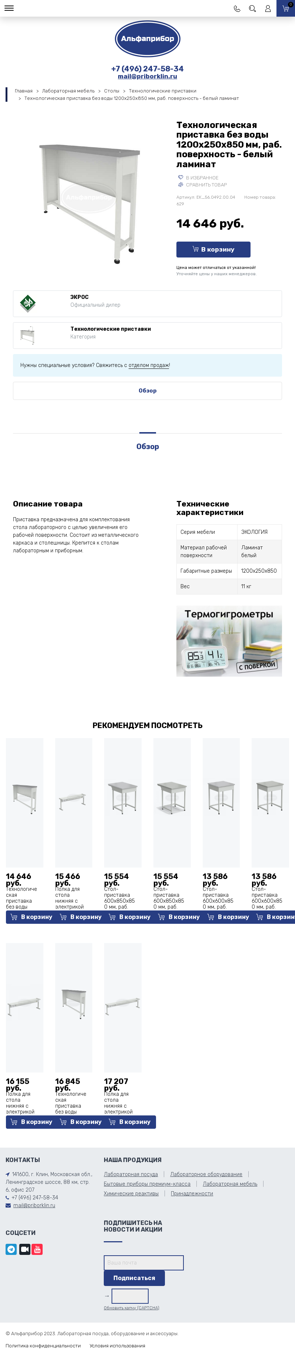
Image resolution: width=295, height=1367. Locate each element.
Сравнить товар (202, 185)
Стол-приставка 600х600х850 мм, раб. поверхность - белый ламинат (218, 907)
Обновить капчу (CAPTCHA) (131, 1308)
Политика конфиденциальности (43, 1346)
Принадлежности (192, 1194)
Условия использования (117, 1346)
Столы (111, 91)
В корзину (213, 249)
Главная (24, 91)
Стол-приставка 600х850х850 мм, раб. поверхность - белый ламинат (119, 907)
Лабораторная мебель (68, 91)
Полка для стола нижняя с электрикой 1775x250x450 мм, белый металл (119, 1112)
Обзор (148, 390)
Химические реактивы (131, 1194)
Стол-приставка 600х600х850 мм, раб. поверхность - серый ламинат (267, 907)
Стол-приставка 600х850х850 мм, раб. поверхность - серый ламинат (169, 907)
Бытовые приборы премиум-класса (147, 1184)
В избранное (198, 178)
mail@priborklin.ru (147, 76)
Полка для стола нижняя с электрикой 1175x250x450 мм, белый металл (71, 907)
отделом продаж (149, 365)
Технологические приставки (162, 91)
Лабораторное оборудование (206, 1174)
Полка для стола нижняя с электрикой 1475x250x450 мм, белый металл (21, 1112)
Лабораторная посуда (131, 1174)
